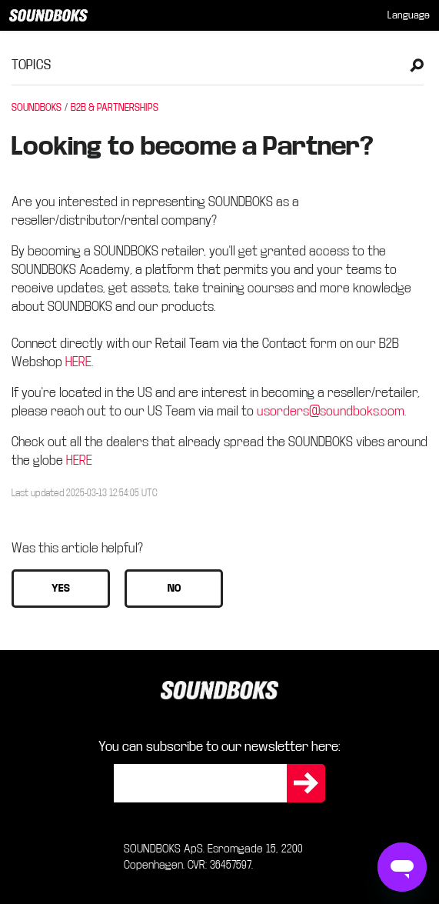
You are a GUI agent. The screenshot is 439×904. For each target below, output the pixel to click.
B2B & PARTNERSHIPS (114, 107)
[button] (61, 588)
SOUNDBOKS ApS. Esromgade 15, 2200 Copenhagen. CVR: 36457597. (213, 856)
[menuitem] (408, 15)
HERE (79, 460)
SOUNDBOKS (37, 107)
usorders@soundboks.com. (331, 411)
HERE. (79, 362)
